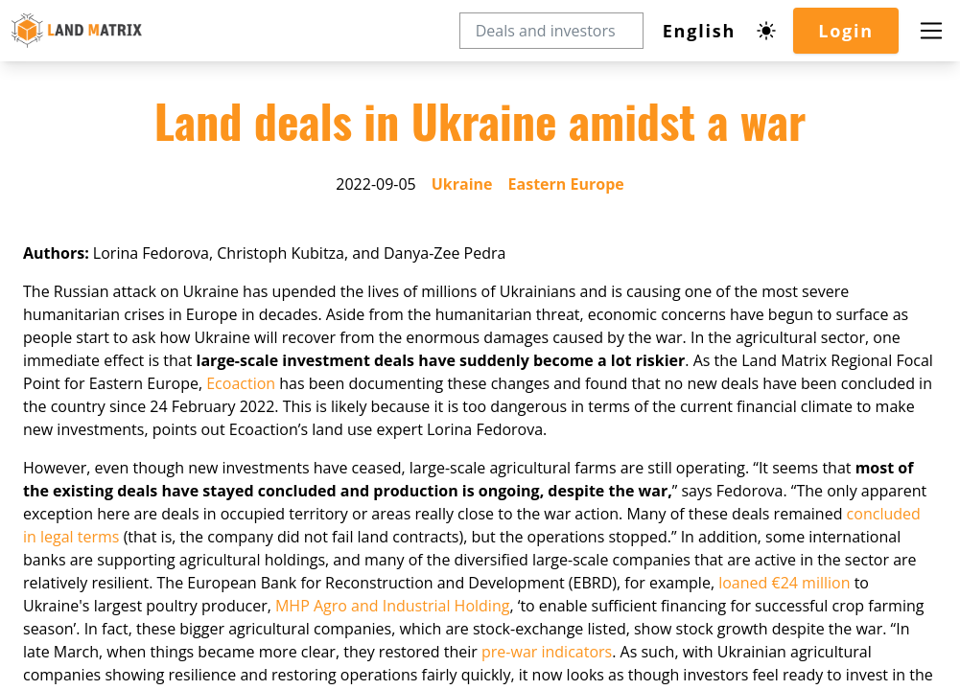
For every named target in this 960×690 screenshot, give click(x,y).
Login (845, 30)
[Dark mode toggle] (765, 30)
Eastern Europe (566, 241)
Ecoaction (282, 440)
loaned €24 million (789, 640)
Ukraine (462, 241)
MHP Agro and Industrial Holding (393, 663)
